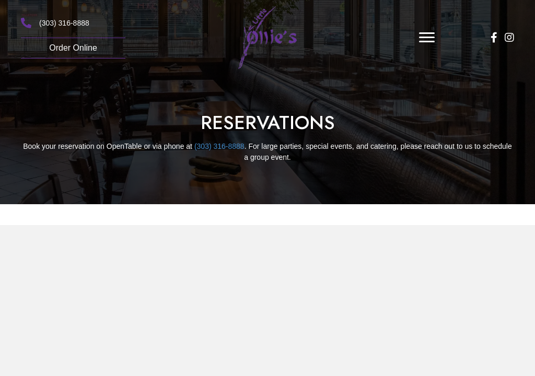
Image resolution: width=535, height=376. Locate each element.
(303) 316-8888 (64, 23)
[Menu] (427, 37)
